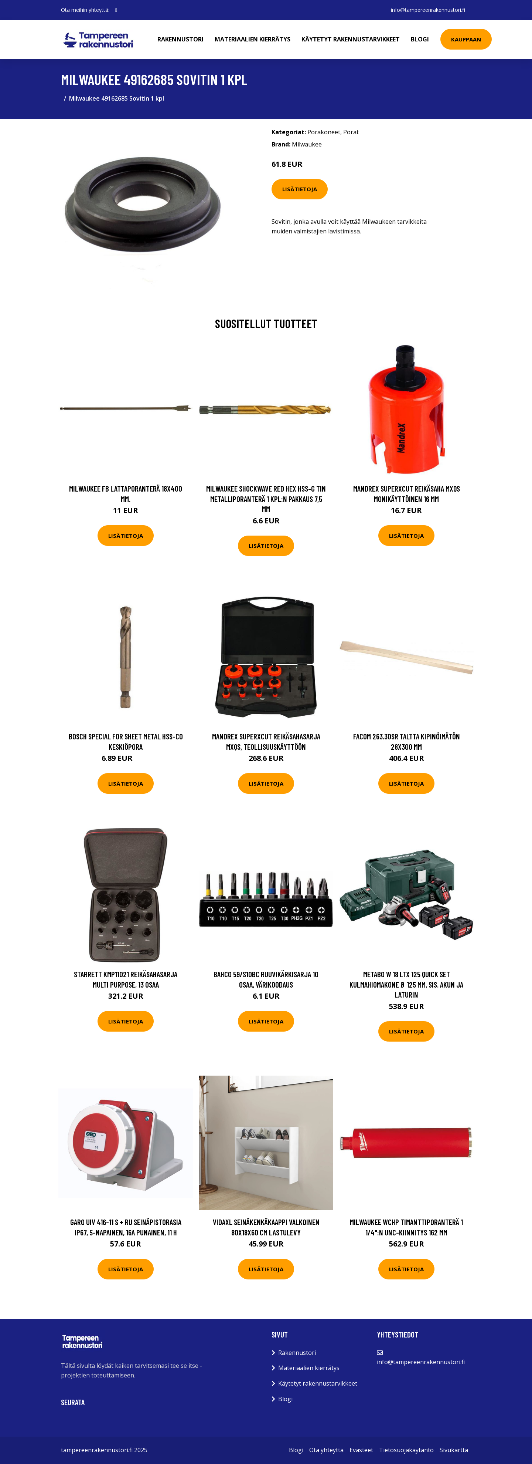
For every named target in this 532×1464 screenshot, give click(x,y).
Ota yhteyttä (326, 1450)
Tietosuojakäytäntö (406, 1450)
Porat (351, 132)
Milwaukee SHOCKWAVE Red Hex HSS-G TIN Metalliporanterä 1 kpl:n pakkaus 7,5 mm (266, 498)
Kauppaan (466, 39)
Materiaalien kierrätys (252, 39)
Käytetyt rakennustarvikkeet (350, 39)
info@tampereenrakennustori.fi (428, 9)
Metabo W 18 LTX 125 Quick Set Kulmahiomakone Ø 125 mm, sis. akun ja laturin (406, 984)
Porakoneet (323, 132)
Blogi (420, 39)
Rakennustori (180, 39)
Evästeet (361, 1450)
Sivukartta (454, 1450)
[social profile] (116, 10)
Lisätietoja (299, 189)
